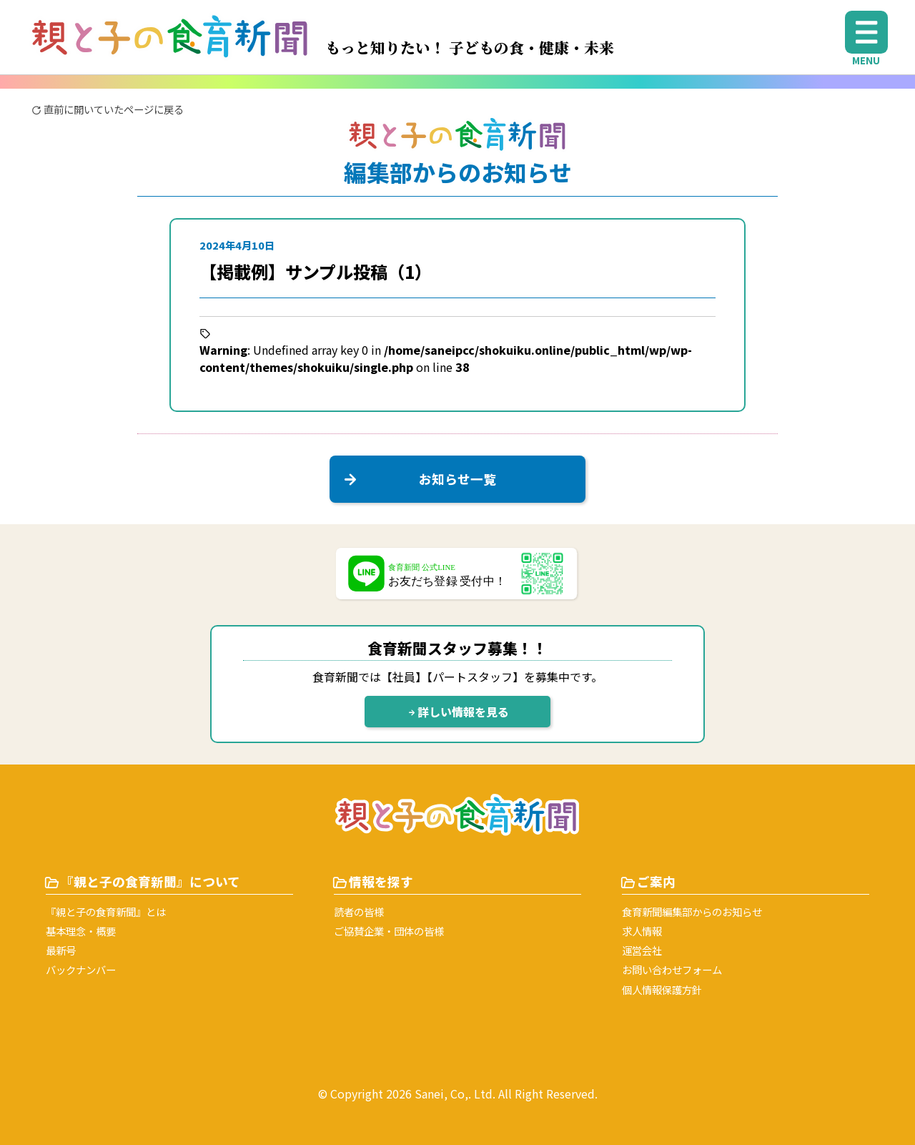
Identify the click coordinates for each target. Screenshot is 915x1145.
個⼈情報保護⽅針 (662, 989)
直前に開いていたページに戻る (107, 109)
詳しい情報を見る (457, 711)
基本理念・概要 (81, 930)
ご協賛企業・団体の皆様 (389, 930)
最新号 (61, 950)
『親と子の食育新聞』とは (106, 911)
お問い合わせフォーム (672, 969)
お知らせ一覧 (417, 479)
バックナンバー (81, 969)
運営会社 (642, 950)
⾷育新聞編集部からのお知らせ (692, 911)
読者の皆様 (359, 911)
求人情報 (642, 930)
